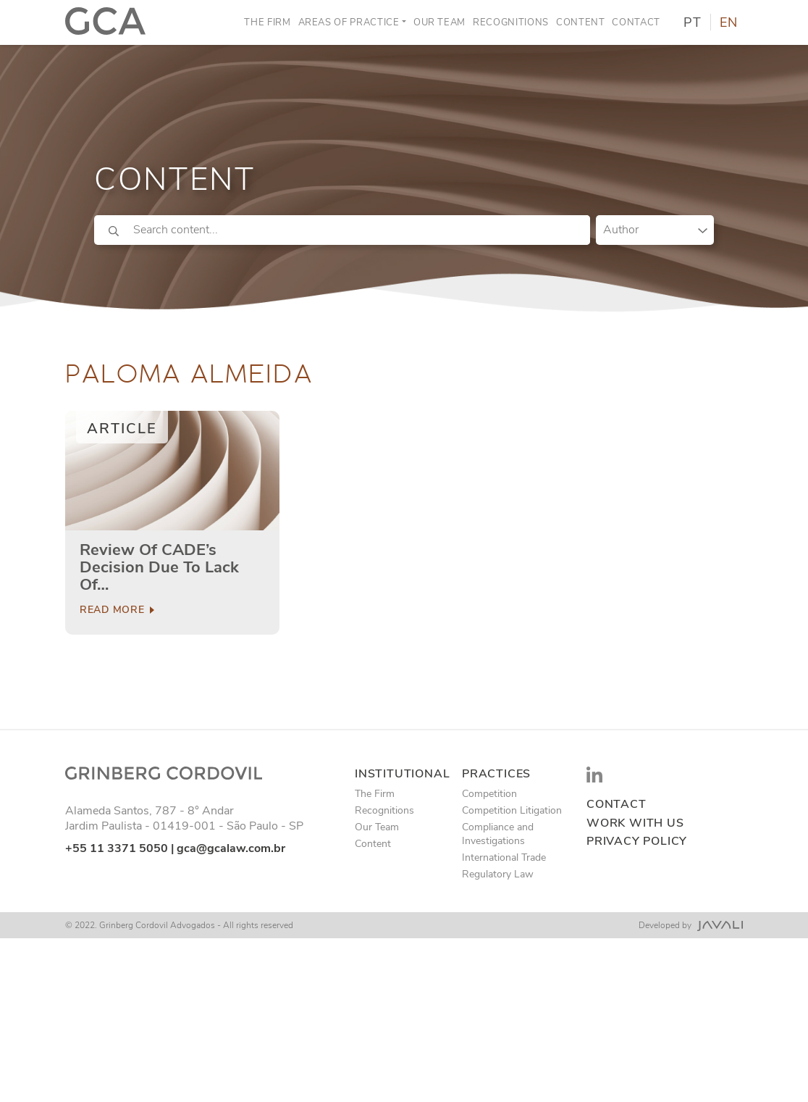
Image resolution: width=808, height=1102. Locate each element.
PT (692, 22)
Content (580, 22)
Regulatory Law (498, 874)
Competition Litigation (512, 810)
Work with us (635, 823)
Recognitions (511, 22)
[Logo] (105, 22)
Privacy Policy (636, 841)
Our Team (439, 22)
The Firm (267, 22)
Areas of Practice (349, 22)
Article (122, 428)
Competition (489, 794)
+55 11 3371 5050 (116, 848)
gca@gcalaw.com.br (231, 848)
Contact (636, 22)
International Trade (504, 857)
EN (729, 22)
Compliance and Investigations (498, 834)
